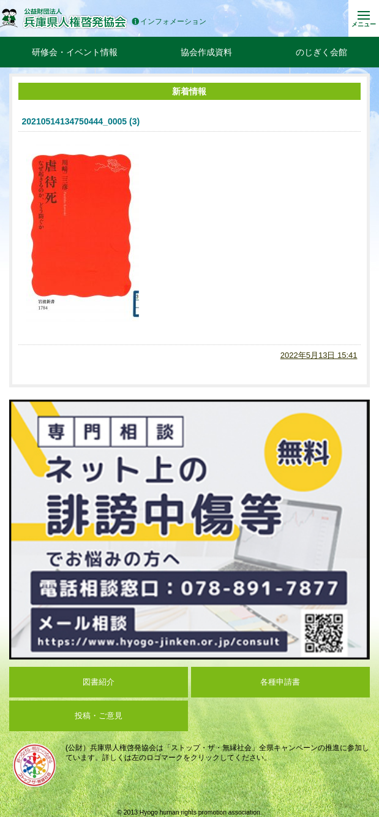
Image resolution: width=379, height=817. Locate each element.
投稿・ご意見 (98, 715)
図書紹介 (98, 681)
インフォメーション (169, 22)
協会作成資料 (206, 52)
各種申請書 (280, 681)
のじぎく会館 (321, 52)
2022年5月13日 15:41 (319, 355)
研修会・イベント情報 (75, 52)
